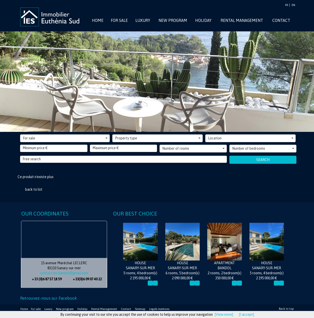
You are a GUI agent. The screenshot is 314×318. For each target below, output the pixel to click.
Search (263, 160)
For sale (65, 138)
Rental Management (104, 308)
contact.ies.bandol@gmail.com (64, 273)
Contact (126, 308)
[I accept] (246, 314)
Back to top (286, 308)
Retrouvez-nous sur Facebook (48, 298)
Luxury (48, 308)
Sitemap (140, 308)
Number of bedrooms (263, 148)
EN (293, 5)
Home (24, 308)
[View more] (224, 314)
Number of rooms (193, 148)
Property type (157, 138)
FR (286, 5)
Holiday (82, 308)
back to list (33, 189)
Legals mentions (159, 308)
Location (250, 138)
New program (65, 308)
